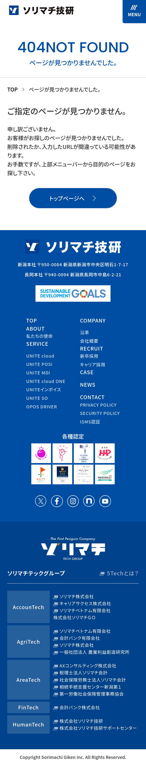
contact (92, 397)
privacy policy (98, 405)
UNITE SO (37, 398)
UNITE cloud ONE (45, 381)
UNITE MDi (38, 372)
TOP (12, 89)
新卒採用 (89, 356)
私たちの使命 (39, 336)
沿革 (84, 332)
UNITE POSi (39, 364)
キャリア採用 (92, 364)
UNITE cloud (40, 356)
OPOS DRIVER (41, 406)
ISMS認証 (90, 421)
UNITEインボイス (43, 389)
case (86, 372)
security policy (100, 413)
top (31, 320)
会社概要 (89, 341)
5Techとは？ (123, 573)
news (87, 384)
